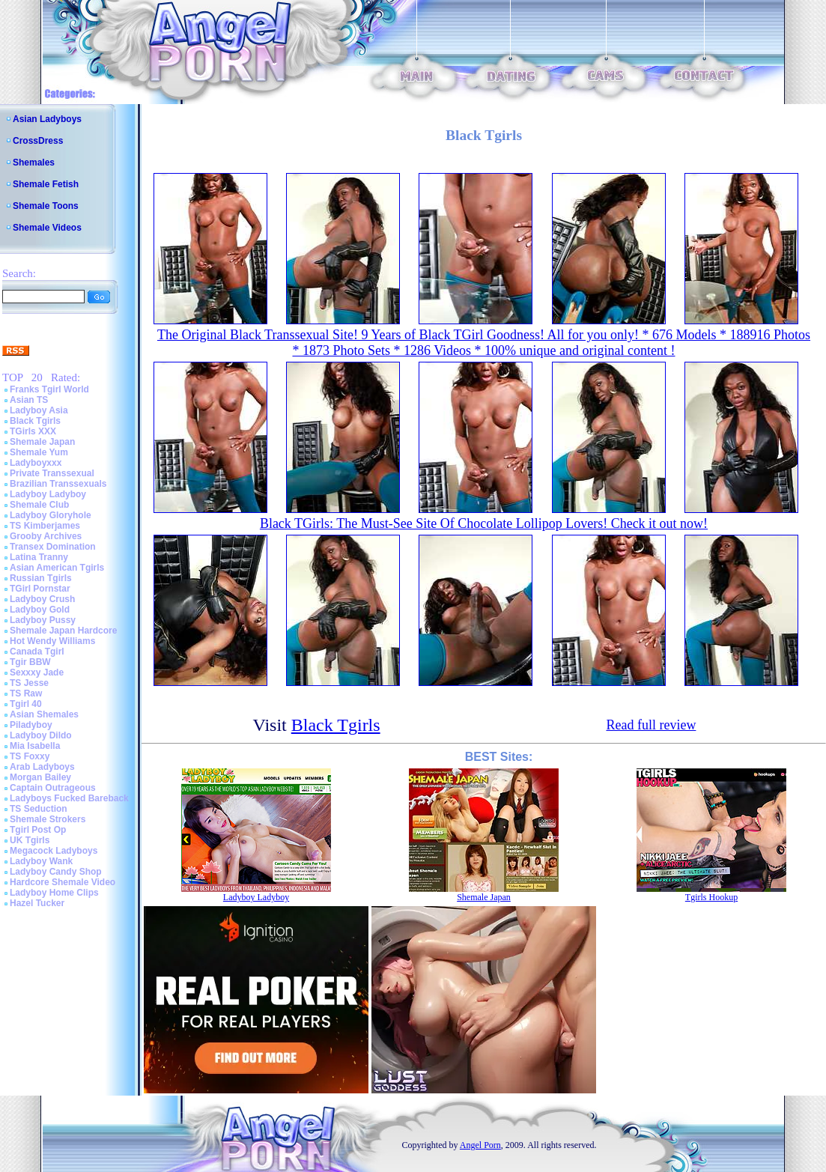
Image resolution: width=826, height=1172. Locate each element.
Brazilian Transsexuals (58, 484)
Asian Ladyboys (47, 119)
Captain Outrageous (53, 788)
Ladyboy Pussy (43, 620)
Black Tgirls (35, 421)
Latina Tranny (39, 557)
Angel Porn (480, 1145)
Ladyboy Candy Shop (56, 871)
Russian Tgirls (41, 578)
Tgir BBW (30, 662)
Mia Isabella (35, 746)
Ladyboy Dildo (41, 735)
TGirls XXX (33, 431)
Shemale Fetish (46, 184)
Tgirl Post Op (38, 830)
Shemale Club (39, 505)
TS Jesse (29, 683)
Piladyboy (31, 725)
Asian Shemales (44, 714)
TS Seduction (38, 809)
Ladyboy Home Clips (54, 892)
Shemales (34, 162)
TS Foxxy (29, 756)
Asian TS (29, 400)
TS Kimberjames (45, 525)
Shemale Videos (47, 227)
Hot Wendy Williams (52, 641)
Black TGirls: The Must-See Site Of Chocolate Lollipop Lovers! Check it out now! (484, 523)
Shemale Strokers (47, 819)
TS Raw (26, 693)
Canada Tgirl (37, 651)
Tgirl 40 (26, 704)
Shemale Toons (46, 206)
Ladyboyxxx (35, 463)
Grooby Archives (46, 536)
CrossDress (38, 141)
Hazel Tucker (37, 903)
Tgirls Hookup (711, 897)
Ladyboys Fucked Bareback (69, 798)
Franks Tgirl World (49, 389)
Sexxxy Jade (37, 672)
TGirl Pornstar (40, 588)
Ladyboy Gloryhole (50, 515)
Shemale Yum (39, 452)
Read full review (651, 724)
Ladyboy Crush (42, 599)
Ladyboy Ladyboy (48, 494)
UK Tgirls (29, 840)
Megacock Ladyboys (53, 850)
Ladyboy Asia (39, 410)
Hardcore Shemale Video (62, 882)
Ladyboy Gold (40, 609)
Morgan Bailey (40, 777)
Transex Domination (53, 546)
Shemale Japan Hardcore (63, 630)
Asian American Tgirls (57, 567)
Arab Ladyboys (42, 767)
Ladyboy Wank (41, 861)
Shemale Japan (42, 442)
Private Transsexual (52, 473)
